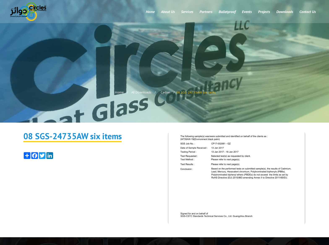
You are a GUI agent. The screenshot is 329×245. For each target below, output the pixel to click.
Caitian (165, 92)
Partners (206, 11)
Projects (264, 11)
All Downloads (141, 92)
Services (187, 11)
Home (150, 11)
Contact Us (307, 11)
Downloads (284, 11)
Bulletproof (227, 11)
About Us (168, 11)
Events (247, 11)
